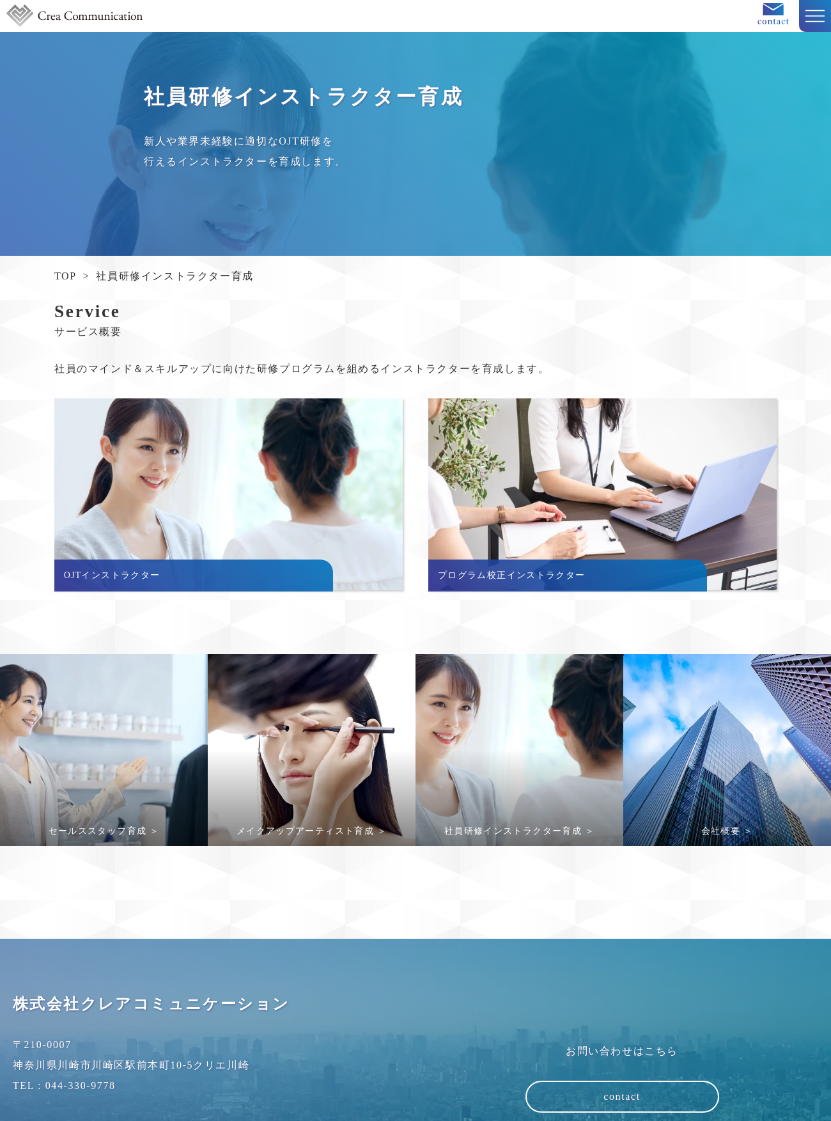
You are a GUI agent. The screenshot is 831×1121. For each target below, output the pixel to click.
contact (621, 1096)
